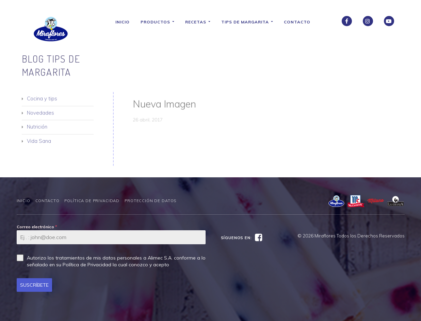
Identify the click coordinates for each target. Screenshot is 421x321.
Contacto (300, 21)
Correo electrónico (37, 226)
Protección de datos (150, 200)
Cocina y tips (42, 102)
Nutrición (37, 130)
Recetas (200, 21)
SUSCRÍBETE (34, 285)
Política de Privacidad (91, 200)
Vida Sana (39, 144)
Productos (160, 21)
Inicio (125, 21)
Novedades (40, 115)
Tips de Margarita (250, 21)
